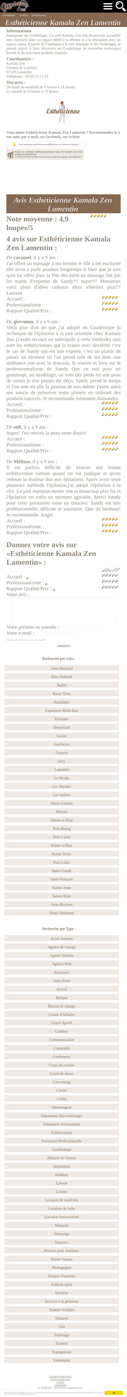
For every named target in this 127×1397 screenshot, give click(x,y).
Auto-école (61, 981)
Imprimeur (61, 1166)
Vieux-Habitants (61, 913)
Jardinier (61, 1175)
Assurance (62, 972)
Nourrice (61, 1242)
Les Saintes (61, 795)
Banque (61, 998)
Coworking (61, 1082)
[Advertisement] (63, 177)
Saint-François (61, 879)
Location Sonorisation (62, 1217)
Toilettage (61, 1335)
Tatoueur (61, 1318)
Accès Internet (62, 939)
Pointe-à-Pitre (61, 846)
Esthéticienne (61, 1133)
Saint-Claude (62, 871)
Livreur (61, 1192)
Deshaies (62, 719)
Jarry (61, 761)
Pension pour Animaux (61, 1251)
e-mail (33, 137)
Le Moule (61, 778)
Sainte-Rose (61, 896)
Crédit (61, 1099)
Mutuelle (62, 1225)
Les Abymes (61, 786)
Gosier (62, 736)
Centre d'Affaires (62, 1014)
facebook (53, 137)
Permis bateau (61, 1259)
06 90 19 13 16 (36, 76)
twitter (74, 137)
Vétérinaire (61, 1360)
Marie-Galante (62, 803)
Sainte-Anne (61, 888)
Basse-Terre (62, 694)
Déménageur (61, 1107)
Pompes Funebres (61, 1276)
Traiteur (62, 1343)
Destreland (61, 727)
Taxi (61, 1327)
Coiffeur (61, 1031)
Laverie (61, 1183)
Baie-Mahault (61, 677)
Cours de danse (61, 1073)
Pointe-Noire (62, 854)
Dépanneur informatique (61, 1124)
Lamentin (61, 769)
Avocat (61, 989)
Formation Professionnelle (62, 1141)
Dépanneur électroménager (61, 1116)
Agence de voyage (62, 947)
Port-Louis (61, 862)
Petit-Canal (61, 837)
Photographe (61, 1268)
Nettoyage (61, 1234)
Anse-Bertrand (61, 668)
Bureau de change (61, 1006)
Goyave (62, 753)
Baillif (62, 685)
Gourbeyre (61, 744)
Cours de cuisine (61, 1065)
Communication (61, 1040)
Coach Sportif (61, 1023)
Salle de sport (61, 1284)
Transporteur (61, 1352)
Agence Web (61, 964)
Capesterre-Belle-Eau (61, 710)
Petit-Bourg (62, 829)
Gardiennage (61, 1149)
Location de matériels (61, 1200)
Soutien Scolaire (61, 1310)
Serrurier (61, 1293)
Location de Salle (61, 1209)
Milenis (61, 812)
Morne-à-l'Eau (62, 820)
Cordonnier (61, 1057)
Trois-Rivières (62, 905)
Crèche (61, 1090)
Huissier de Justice (61, 1158)
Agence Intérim (62, 955)
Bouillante (62, 702)
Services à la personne (62, 1301)
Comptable (61, 1048)
